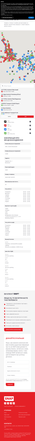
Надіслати (10, 384)
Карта (5, 412)
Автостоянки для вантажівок (24, 414)
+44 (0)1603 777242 (8, 429)
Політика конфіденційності (20, 406)
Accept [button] (31, 17)
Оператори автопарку (23, 412)
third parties (19, 6)
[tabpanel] (17, 99)
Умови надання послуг (18, 380)
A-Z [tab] (25, 116)
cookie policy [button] (4, 5)
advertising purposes (25, 8)
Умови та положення (8, 406)
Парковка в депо (22, 416)
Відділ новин (6, 414)
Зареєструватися (7, 416)
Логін (5, 419)
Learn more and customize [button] (7, 17)
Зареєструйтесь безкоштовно (13, 329)
